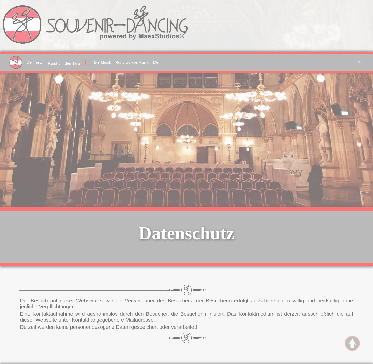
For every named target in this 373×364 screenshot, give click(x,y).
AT (360, 62)
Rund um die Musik (131, 62)
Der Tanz (34, 62)
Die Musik (102, 62)
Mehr (157, 62)
